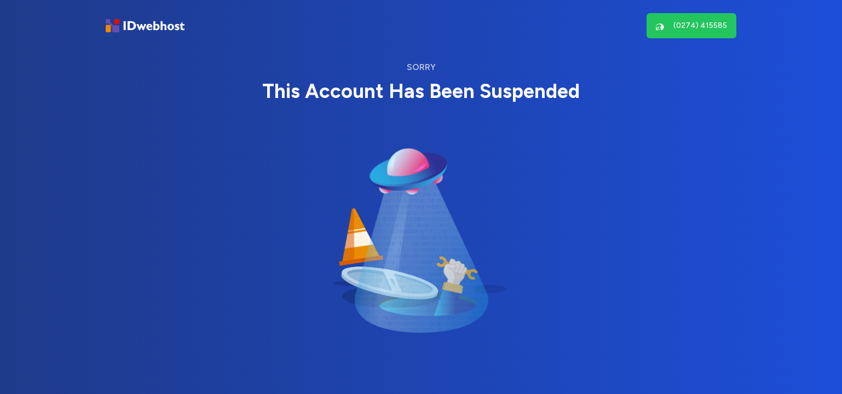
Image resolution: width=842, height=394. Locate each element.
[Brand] (145, 26)
